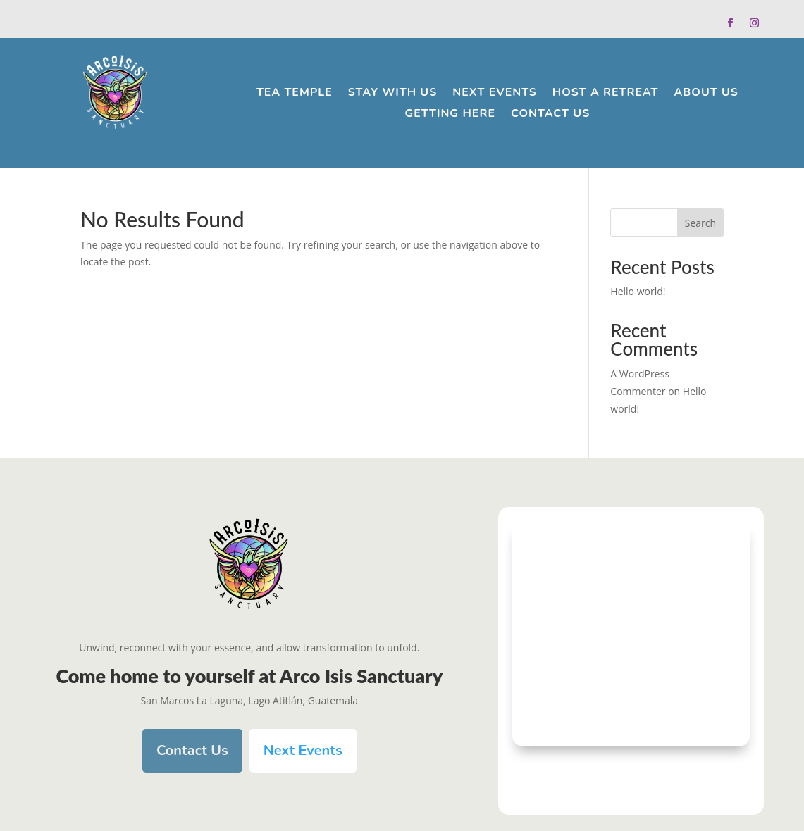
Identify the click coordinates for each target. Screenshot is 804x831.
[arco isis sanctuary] (631, 633)
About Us (706, 93)
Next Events (494, 93)
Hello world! (637, 291)
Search (700, 223)
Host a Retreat (605, 93)
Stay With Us (393, 93)
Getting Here (450, 114)
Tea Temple (294, 93)
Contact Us (550, 114)
